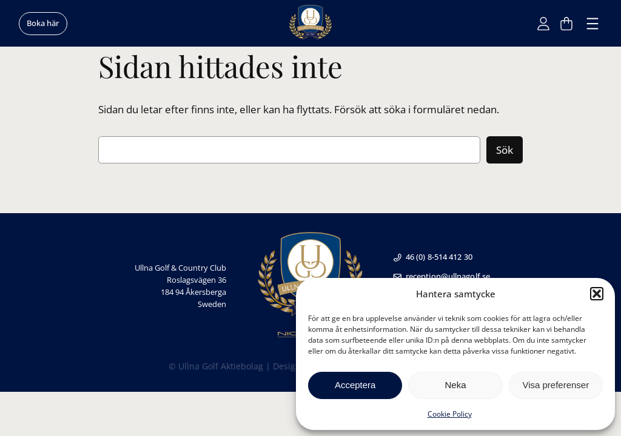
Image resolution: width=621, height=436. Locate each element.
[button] (597, 294)
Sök (504, 150)
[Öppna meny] (592, 23)
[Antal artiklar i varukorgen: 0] (566, 23)
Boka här (43, 23)
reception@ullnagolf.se (441, 276)
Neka (455, 385)
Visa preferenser (555, 385)
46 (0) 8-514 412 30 (432, 256)
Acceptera (355, 385)
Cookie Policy (450, 414)
